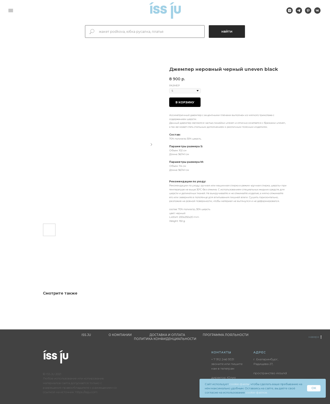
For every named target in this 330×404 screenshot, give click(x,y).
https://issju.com (86, 392)
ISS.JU (86, 335)
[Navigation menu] (10, 10)
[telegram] (299, 12)
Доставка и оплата (167, 335)
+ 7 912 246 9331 (222, 359)
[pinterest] (308, 12)
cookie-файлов (256, 392)
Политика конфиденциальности (165, 339)
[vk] (317, 12)
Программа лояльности (226, 335)
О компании (120, 335)
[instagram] (289, 12)
